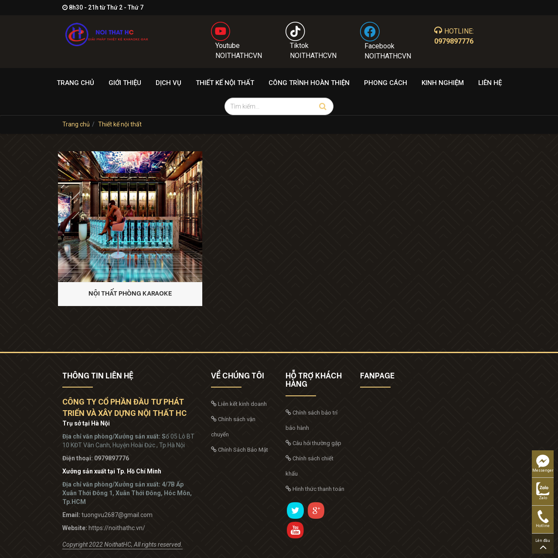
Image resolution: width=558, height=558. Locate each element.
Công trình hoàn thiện (309, 83)
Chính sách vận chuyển (233, 427)
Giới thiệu (125, 83)
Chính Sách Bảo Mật (239, 449)
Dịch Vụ (168, 83)
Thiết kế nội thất (225, 83)
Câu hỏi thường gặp (313, 443)
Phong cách (385, 83)
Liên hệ (490, 83)
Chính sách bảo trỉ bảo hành (311, 420)
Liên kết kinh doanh (239, 404)
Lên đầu (542, 543)
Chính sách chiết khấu (309, 466)
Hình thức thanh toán (315, 489)
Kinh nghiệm (443, 83)
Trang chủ (75, 83)
